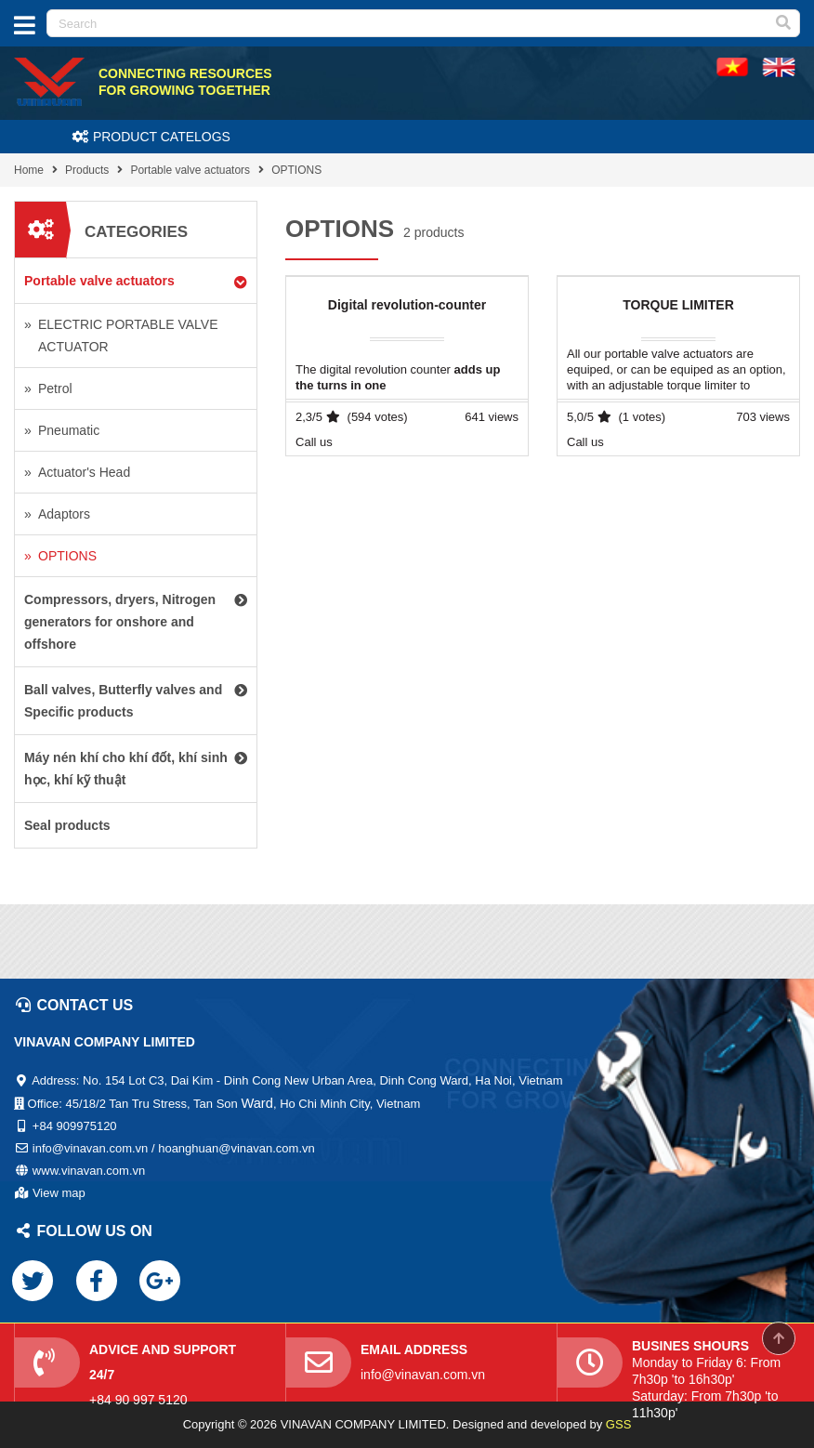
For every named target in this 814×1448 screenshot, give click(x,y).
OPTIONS (296, 170)
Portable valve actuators (190, 170)
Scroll (778, 1338)
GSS (618, 1424)
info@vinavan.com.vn (423, 1374)
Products (87, 170)
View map (59, 1193)
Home (29, 170)
